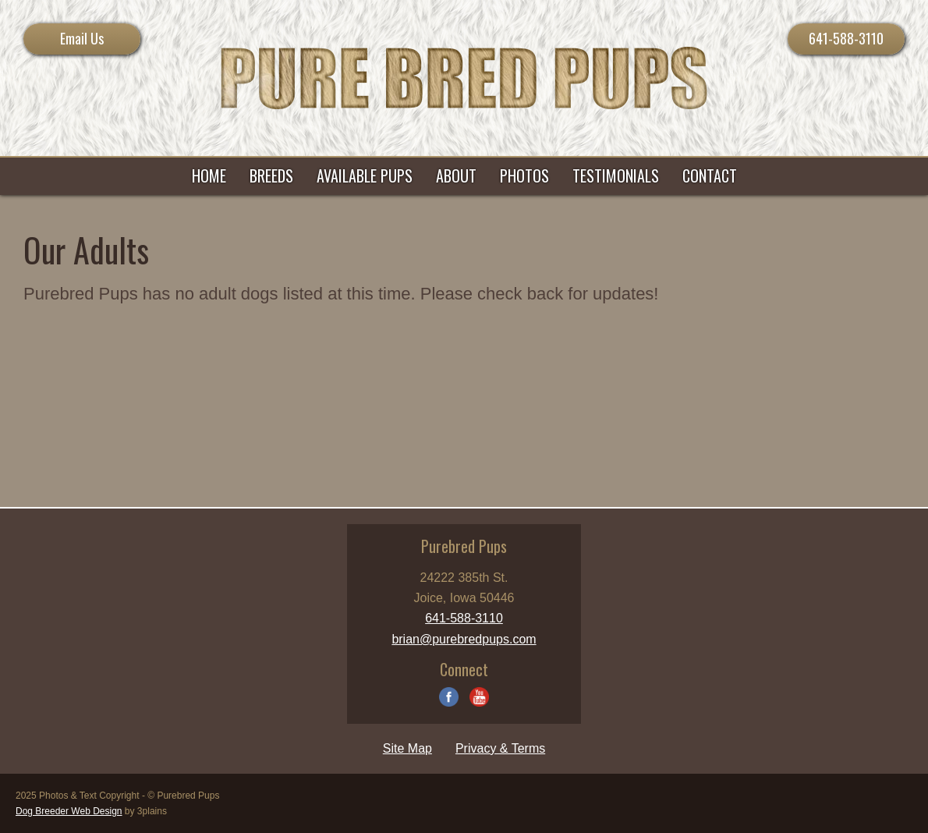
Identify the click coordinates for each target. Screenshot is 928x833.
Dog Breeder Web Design (69, 811)
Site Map (407, 748)
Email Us (82, 38)
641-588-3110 (846, 38)
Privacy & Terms (500, 748)
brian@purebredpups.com (463, 639)
